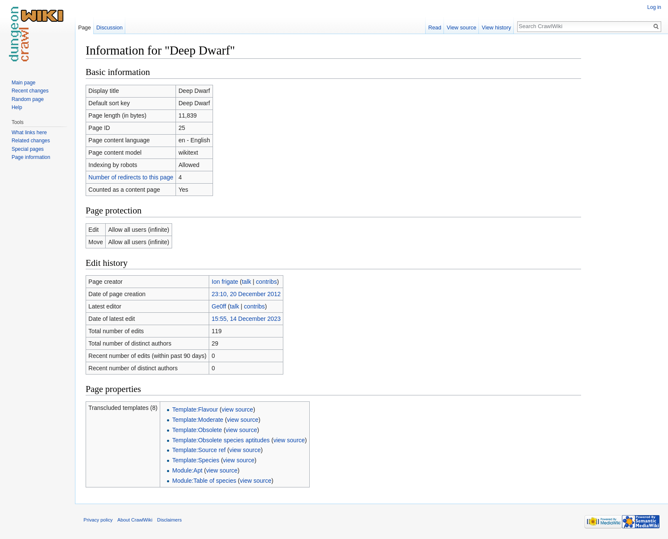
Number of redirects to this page (131, 177)
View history (496, 27)
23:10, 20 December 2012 (246, 294)
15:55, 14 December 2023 (246, 318)
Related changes (31, 141)
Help (17, 107)
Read (434, 27)
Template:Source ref (198, 450)
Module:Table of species (204, 480)
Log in (654, 7)
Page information (31, 157)
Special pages (27, 149)
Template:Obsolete (197, 430)
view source (237, 409)
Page (84, 27)
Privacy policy (98, 519)
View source (461, 27)
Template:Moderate (197, 419)
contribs (266, 281)
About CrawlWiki (135, 519)
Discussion (109, 27)
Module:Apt (187, 470)
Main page (23, 83)
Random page (27, 99)
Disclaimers (169, 519)
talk (246, 281)
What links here (29, 132)
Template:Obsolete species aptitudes (221, 440)
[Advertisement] (624, 170)
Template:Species (195, 460)
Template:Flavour (195, 409)
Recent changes (30, 91)
